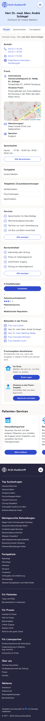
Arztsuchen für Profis (10, 653)
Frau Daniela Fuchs (17, 341)
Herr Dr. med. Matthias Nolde (22, 333)
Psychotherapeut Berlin (11, 496)
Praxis (6, 29)
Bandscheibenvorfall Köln (12, 533)
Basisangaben (7, 621)
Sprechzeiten (19, 29)
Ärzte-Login (26, 377)
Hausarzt (5, 569)
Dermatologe (7, 579)
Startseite (6, 37)
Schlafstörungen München (12, 529)
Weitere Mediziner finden (12, 510)
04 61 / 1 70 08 (15, 49)
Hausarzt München (9, 486)
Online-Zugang (8, 625)
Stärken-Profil (7, 628)
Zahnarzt (5, 565)
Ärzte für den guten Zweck (12, 631)
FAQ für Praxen (8, 618)
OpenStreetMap (35, 119)
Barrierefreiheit (8, 698)
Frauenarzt (6, 572)
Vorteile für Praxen (9, 614)
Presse (4, 672)
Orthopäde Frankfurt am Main (14, 507)
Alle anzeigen (23, 237)
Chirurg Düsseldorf (9, 503)
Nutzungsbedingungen (11, 694)
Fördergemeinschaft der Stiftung (15, 669)
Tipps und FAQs (8, 599)
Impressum (6, 687)
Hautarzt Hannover (9, 500)
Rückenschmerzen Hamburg (13, 543)
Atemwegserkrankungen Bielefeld (15, 539)
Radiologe (6, 558)
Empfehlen (22, 288)
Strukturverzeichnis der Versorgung (16, 643)
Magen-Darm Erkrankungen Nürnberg (17, 522)
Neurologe (6, 562)
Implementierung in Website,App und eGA (13, 648)
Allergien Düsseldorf (10, 536)
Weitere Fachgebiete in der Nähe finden (18, 583)
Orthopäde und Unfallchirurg (13, 576)
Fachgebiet (34, 29)
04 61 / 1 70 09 (15, 52)
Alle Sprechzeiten (22, 159)
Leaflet (25, 119)
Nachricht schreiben (26, 398)
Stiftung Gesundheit (10, 665)
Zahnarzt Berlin (8, 489)
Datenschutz (7, 691)
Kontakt (5, 675)
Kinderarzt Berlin (8, 493)
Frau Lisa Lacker (16, 325)
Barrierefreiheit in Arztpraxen (13, 602)
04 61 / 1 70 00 (15, 56)
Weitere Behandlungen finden (14, 546)
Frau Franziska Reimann (19, 337)
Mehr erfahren (21, 452)
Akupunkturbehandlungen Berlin (15, 526)
